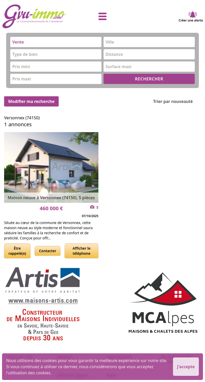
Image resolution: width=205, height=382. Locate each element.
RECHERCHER (149, 79)
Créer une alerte (191, 16)
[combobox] (55, 42)
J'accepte (186, 366)
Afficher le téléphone (81, 251)
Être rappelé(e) (17, 251)
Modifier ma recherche (31, 101)
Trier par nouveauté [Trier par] (177, 101)
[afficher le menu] (102, 16)
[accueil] (35, 16)
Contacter (47, 250)
